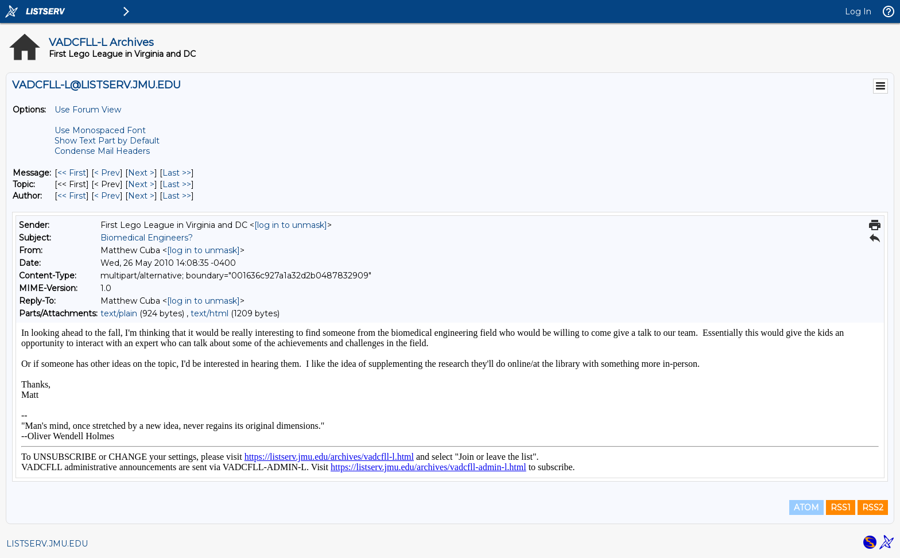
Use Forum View (88, 109)
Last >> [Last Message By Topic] (176, 184)
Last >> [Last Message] (176, 173)
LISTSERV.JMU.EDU (47, 543)
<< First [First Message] (71, 173)
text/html (209, 313)
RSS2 (872, 507)
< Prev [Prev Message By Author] (107, 196)
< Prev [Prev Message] (107, 173)
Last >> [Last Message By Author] (176, 196)
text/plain (118, 313)
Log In (858, 11)
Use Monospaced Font (100, 130)
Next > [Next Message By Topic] (141, 184)
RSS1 (841, 507)
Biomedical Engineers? (146, 237)
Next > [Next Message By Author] (141, 196)
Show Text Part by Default (107, 140)
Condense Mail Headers (102, 151)
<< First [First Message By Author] (71, 196)
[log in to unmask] (290, 225)
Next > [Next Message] (141, 173)
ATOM (806, 507)
